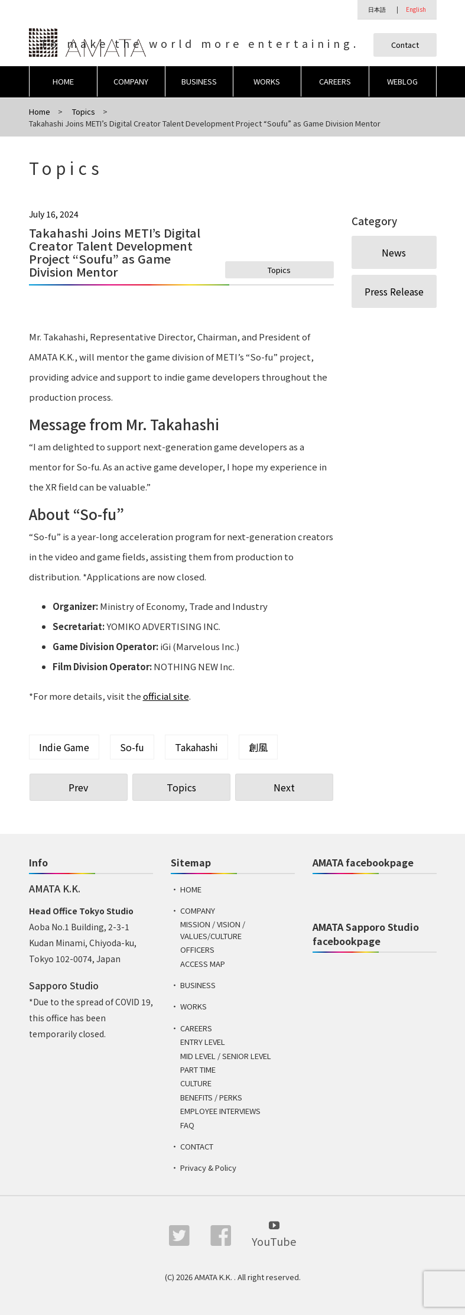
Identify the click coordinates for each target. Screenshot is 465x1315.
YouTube (274, 1233)
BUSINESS (199, 81)
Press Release (394, 291)
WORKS (266, 81)
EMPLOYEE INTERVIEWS (220, 1110)
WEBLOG (402, 81)
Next (284, 787)
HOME (63, 81)
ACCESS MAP (202, 963)
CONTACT (196, 1146)
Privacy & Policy (208, 1167)
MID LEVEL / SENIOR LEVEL (225, 1055)
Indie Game (64, 747)
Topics (279, 269)
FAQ (187, 1125)
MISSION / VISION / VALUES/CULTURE (212, 929)
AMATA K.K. (214, 1276)
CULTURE (196, 1083)
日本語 (377, 9)
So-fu (132, 747)
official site (166, 696)
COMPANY (130, 81)
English (416, 9)
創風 (258, 747)
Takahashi (196, 747)
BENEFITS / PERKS (211, 1097)
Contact (405, 44)
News (394, 252)
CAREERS (335, 81)
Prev (78, 787)
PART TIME (198, 1069)
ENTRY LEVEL (202, 1041)
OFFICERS (197, 949)
